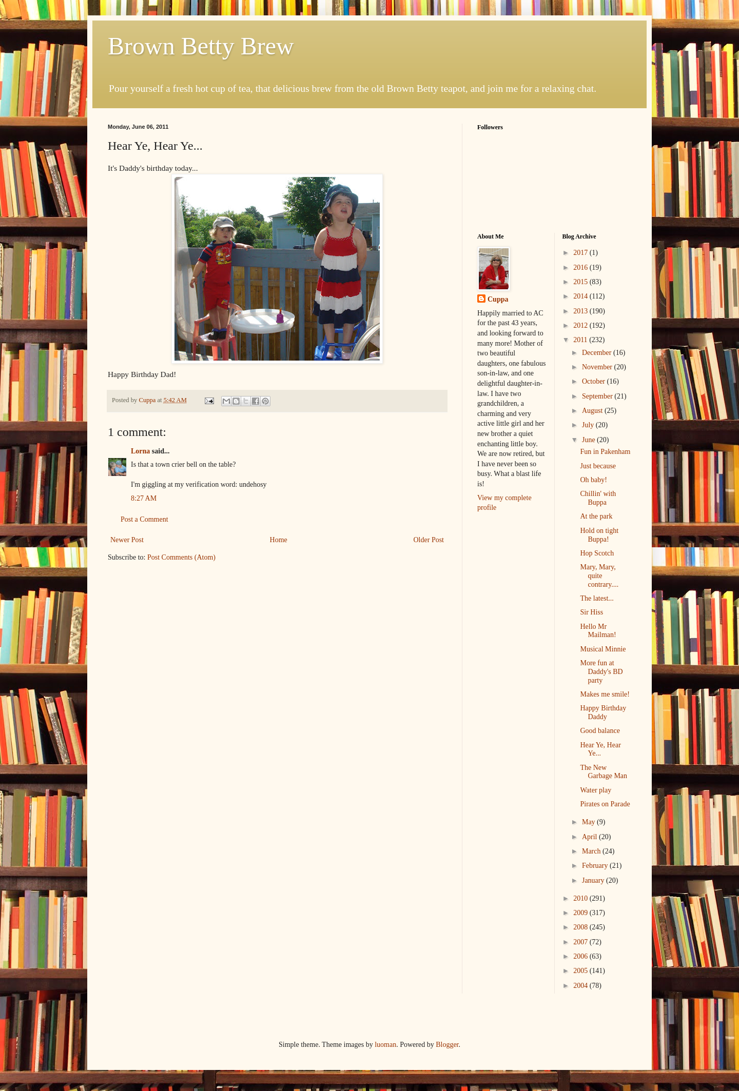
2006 (581, 956)
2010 (581, 898)
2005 (581, 971)
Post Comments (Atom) (181, 557)
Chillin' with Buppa (598, 498)
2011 (581, 340)
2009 (581, 913)
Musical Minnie (603, 649)
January (594, 880)
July (589, 425)
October (594, 381)
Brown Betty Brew (201, 45)
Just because (598, 466)
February (596, 865)
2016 (581, 267)
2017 (581, 252)
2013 (581, 311)
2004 (581, 985)
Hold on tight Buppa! (599, 535)
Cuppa (498, 299)
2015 (581, 282)
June (589, 440)
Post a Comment (144, 519)
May (589, 822)
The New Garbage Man (603, 772)
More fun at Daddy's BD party (601, 671)
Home (278, 540)
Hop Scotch (597, 553)
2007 (581, 942)
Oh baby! (593, 480)
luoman (385, 1044)
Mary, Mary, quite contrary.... (599, 575)
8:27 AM (144, 498)
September (598, 396)
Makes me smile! (604, 694)
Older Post (429, 540)
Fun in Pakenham (605, 451)
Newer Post (127, 540)
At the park (596, 516)
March (592, 851)
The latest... (596, 598)
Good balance (599, 731)
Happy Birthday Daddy (603, 712)
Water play (595, 790)
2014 (581, 296)
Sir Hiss (591, 612)
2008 (581, 927)
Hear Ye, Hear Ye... (600, 749)
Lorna (140, 451)
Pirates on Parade (605, 804)
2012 (581, 325)
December (597, 352)
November (598, 367)
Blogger (447, 1044)
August (593, 410)
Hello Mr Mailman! (598, 631)
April (590, 837)
